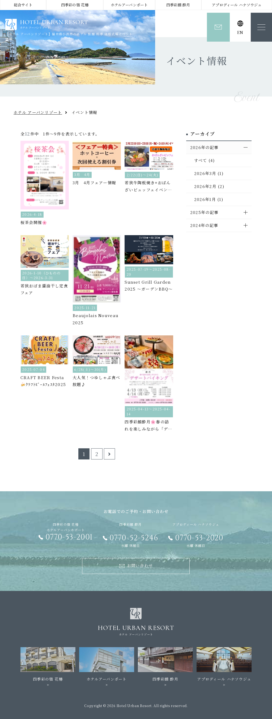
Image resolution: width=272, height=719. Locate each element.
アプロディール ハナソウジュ (236, 4)
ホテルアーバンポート (129, 4)
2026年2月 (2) (209, 186)
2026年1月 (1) (208, 199)
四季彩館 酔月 (178, 4)
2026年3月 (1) (208, 173)
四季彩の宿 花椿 (74, 4)
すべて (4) (204, 160)
